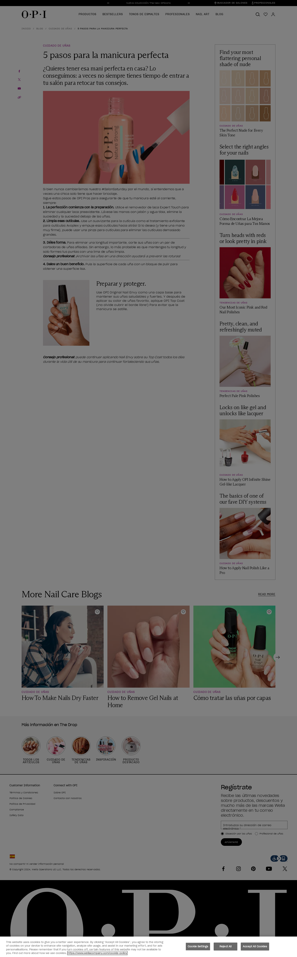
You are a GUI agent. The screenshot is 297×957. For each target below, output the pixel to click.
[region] (148, 947)
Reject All (225, 946)
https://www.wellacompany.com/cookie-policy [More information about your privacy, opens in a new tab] (97, 953)
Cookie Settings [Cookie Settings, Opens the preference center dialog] (198, 946)
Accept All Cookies (255, 946)
